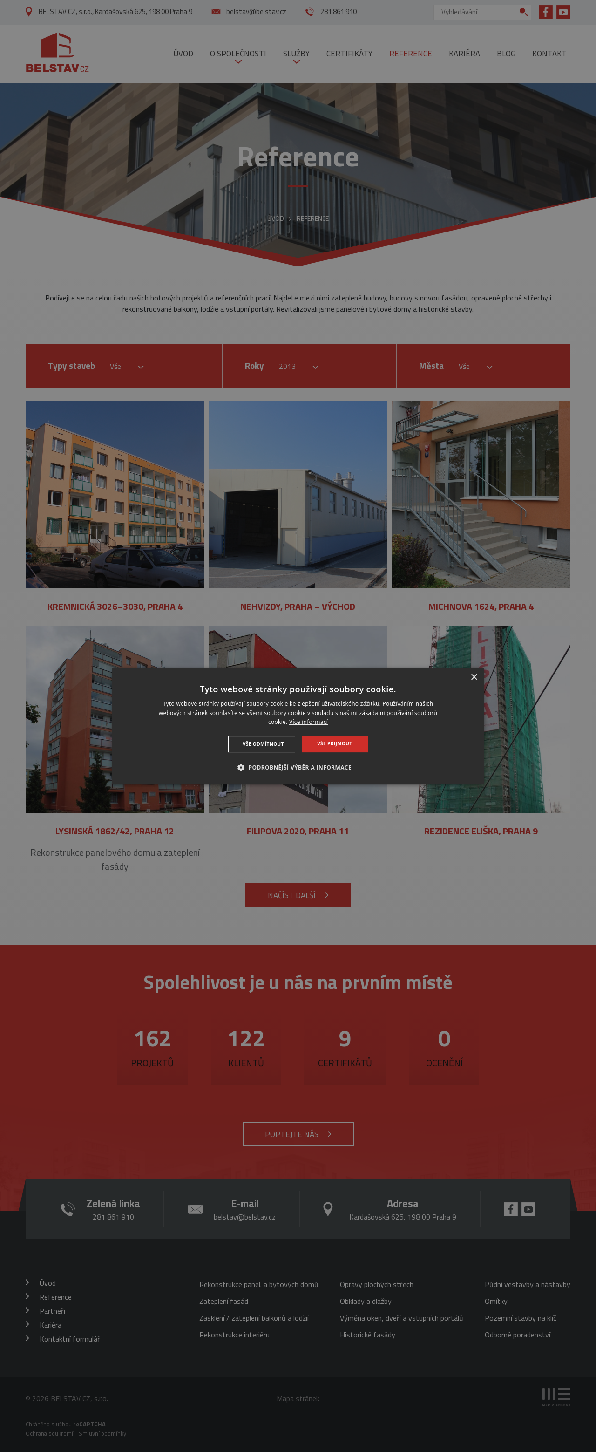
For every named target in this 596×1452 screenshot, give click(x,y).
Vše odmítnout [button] (263, 744)
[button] (298, 767)
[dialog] (298, 726)
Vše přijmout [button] (334, 743)
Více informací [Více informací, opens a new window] (308, 722)
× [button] (473, 677)
